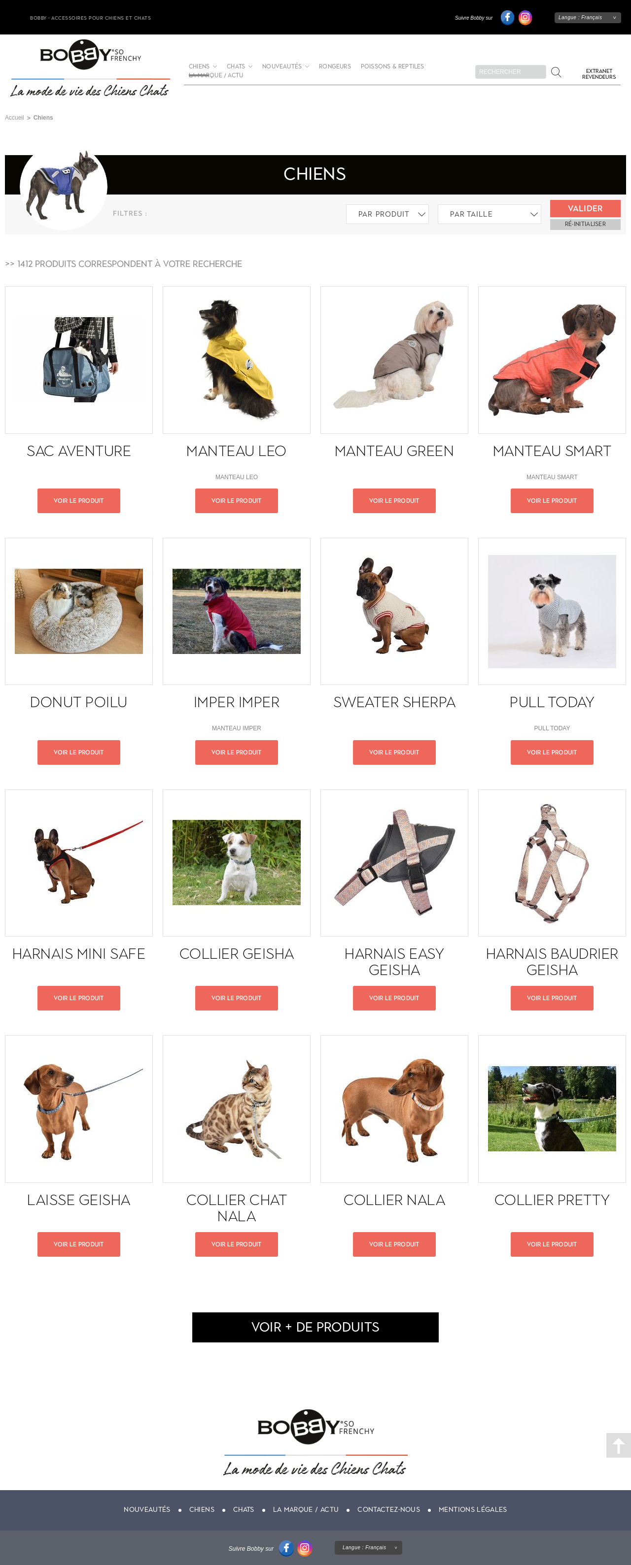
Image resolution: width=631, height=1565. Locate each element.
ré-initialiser (585, 224)
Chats (236, 67)
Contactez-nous (388, 1509)
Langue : (580, 17)
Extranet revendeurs (599, 74)
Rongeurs (335, 67)
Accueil (14, 117)
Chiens (201, 1509)
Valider (585, 208)
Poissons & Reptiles (392, 67)
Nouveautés (282, 67)
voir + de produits (315, 1327)
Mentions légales (473, 1509)
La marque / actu (216, 75)
